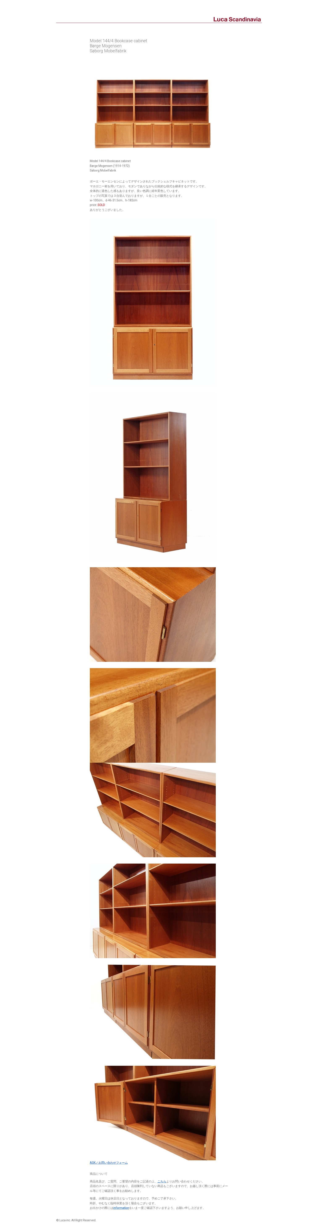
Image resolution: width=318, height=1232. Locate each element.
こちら (161, 1181)
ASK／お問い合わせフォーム (109, 1162)
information (121, 1208)
